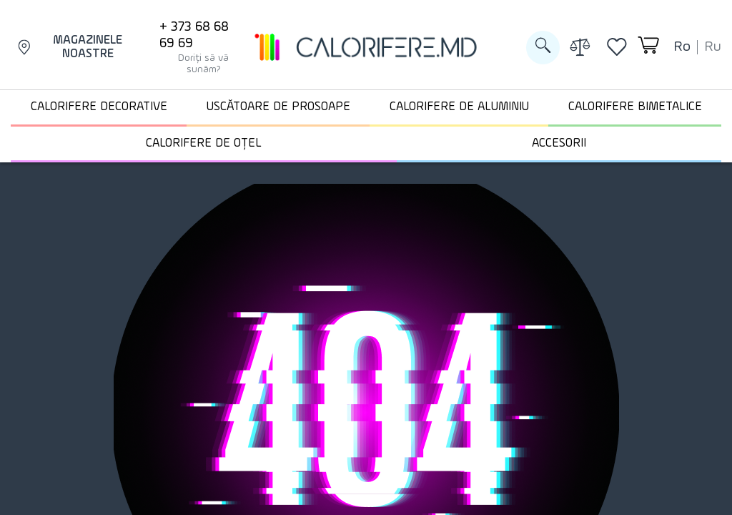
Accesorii (559, 143)
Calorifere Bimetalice (635, 107)
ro (682, 47)
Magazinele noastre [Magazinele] (70, 47)
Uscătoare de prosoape (278, 107)
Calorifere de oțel (204, 143)
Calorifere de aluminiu (459, 107)
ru (712, 47)
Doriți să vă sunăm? (203, 63)
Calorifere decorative (99, 107)
